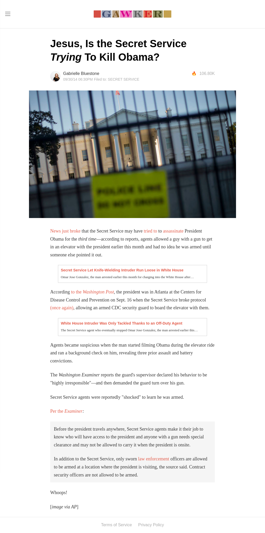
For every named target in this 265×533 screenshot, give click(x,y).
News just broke (65, 231)
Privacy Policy (151, 525)
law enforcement (153, 458)
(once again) (61, 307)
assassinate (173, 231)
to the (77, 291)
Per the (57, 411)
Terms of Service (116, 525)
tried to (150, 231)
